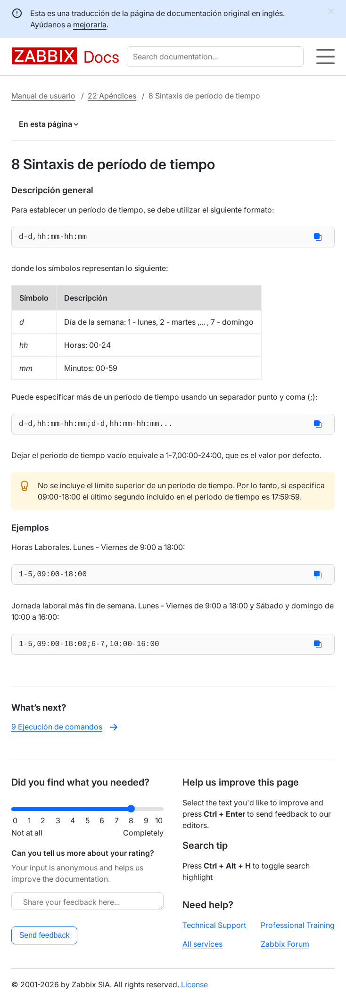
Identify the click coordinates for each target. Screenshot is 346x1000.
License (194, 984)
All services (202, 944)
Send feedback (44, 935)
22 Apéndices (112, 95)
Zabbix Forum (285, 944)
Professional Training (298, 925)
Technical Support (214, 925)
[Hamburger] (325, 56)
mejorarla (90, 24)
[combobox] (217, 57)
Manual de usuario (43, 95)
